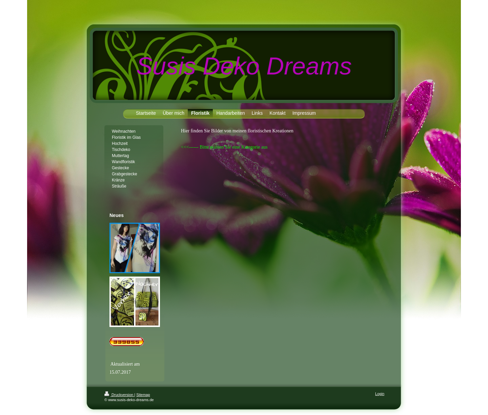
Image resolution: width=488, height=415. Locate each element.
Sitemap (143, 395)
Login (379, 394)
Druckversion (119, 395)
